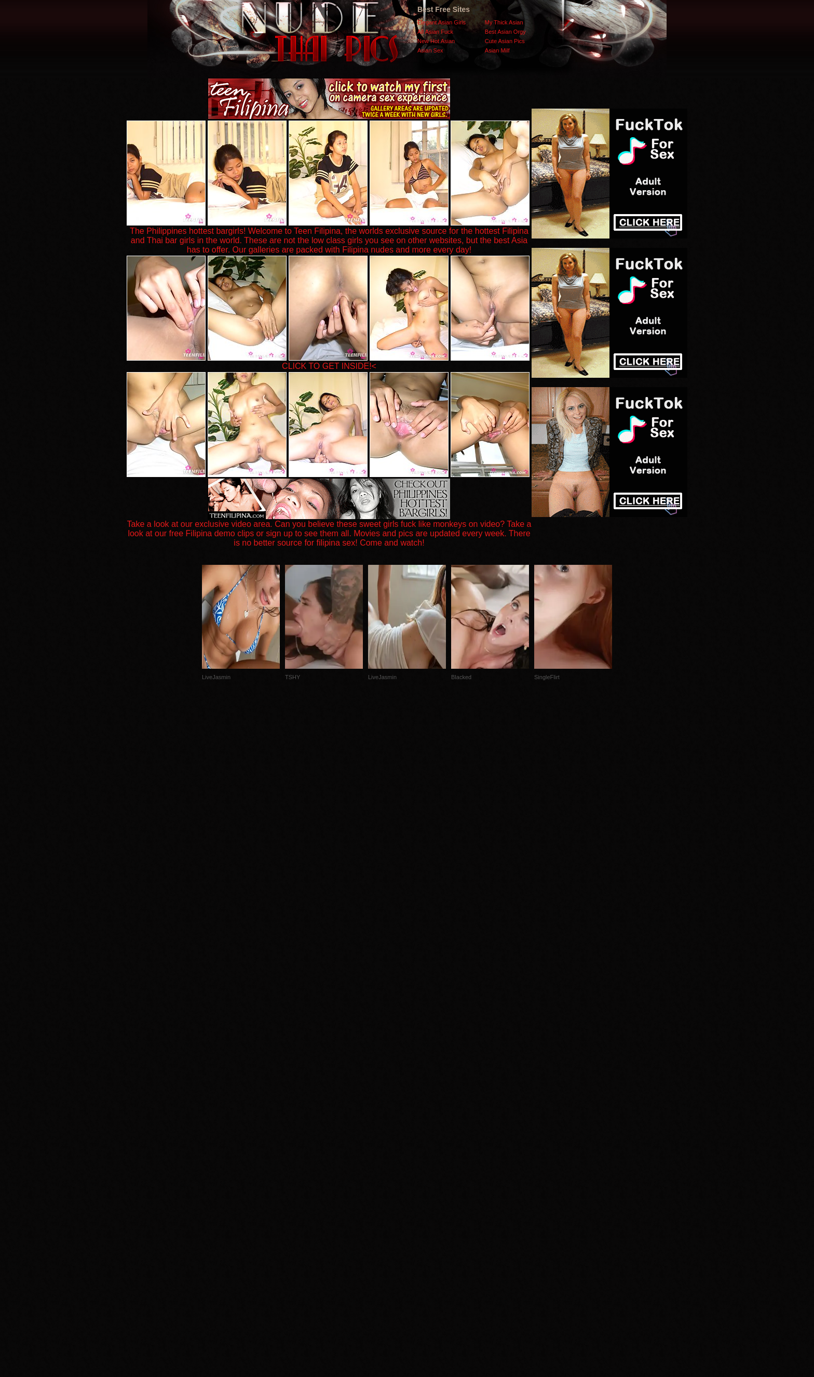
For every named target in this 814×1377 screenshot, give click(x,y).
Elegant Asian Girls (441, 22)
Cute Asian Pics (505, 41)
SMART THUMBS (425, 1169)
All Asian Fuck (435, 32)
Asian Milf (497, 50)
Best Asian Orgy (505, 32)
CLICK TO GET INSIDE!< (329, 366)
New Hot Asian (436, 41)
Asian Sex (430, 50)
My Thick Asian (504, 22)
